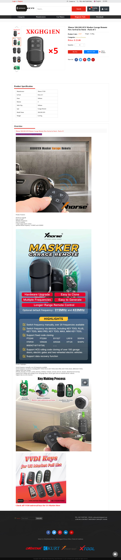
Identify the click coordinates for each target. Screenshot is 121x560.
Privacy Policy (67, 539)
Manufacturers (41, 17)
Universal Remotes (81, 37)
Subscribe (39, 518)
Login (14, 1)
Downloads (99, 17)
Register (20, 1)
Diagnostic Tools (80, 17)
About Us (40, 539)
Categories (21, 17)
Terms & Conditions (77, 539)
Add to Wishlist (103, 51)
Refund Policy (51, 539)
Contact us (72, 1)
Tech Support (59, 539)
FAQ (45, 539)
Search (79, 9)
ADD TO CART (91, 51)
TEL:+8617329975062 (85, 1)
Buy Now (75, 51)
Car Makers (60, 17)
